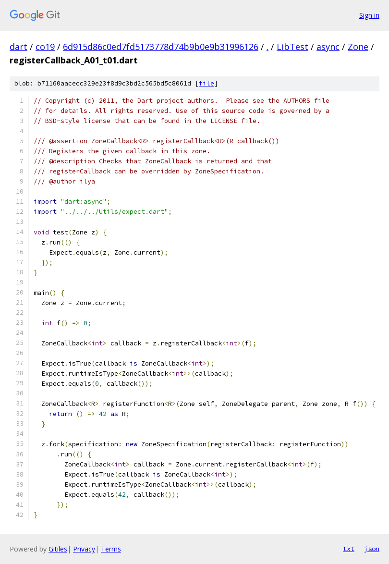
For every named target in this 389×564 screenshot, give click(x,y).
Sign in (369, 15)
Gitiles (58, 548)
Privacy (84, 548)
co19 (45, 46)
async (328, 46)
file (206, 83)
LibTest (292, 46)
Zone (358, 46)
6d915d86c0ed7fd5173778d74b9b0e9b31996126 (160, 46)
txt (348, 548)
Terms (111, 548)
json (371, 548)
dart (18, 46)
